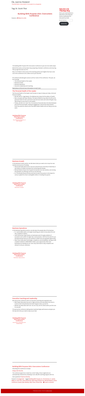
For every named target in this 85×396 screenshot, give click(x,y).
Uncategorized (20, 379)
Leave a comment (49, 382)
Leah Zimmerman (26, 380)
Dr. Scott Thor (18, 380)
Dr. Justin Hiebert (21, 1)
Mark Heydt (35, 380)
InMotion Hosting (49, 390)
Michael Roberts (49, 380)
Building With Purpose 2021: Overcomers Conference (35, 15)
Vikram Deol (39, 382)
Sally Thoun (33, 382)
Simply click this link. (17, 370)
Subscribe (64, 23)
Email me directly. (25, 376)
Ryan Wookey (25, 382)
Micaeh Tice (41, 380)
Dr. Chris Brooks (45, 379)
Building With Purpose (35, 379)
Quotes (20, 382)
